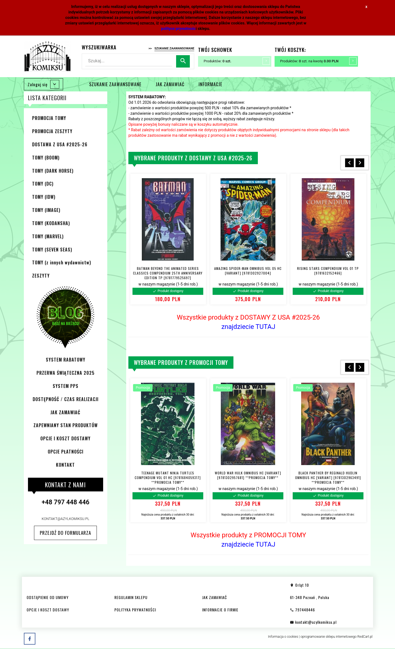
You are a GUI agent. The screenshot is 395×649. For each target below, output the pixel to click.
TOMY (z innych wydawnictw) (61, 262)
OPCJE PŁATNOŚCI (65, 451)
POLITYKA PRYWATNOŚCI (135, 609)
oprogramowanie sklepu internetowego (328, 637)
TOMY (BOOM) (46, 157)
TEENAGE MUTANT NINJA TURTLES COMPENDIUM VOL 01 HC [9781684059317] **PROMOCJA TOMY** (168, 478)
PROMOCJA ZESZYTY (52, 131)
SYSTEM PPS (65, 386)
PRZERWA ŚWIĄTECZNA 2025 (65, 373)
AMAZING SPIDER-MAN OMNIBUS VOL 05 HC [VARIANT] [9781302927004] (248, 270)
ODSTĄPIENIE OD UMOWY (48, 597)
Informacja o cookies (283, 637)
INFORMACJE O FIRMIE (220, 609)
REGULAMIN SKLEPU (131, 597)
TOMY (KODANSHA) (51, 223)
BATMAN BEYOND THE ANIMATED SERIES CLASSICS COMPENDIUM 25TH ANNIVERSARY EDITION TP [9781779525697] (167, 273)
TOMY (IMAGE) (46, 210)
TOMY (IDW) (43, 197)
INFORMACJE (210, 84)
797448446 (302, 609)
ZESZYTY (41, 275)
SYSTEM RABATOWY (65, 359)
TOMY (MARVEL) (48, 236)
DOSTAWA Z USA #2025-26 (60, 144)
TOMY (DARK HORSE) (53, 170)
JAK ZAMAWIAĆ (170, 84)
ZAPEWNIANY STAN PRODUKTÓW (65, 425)
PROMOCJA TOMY (49, 118)
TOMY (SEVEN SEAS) (52, 249)
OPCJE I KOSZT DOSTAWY (65, 438)
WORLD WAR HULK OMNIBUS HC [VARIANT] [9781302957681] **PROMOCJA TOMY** (248, 475)
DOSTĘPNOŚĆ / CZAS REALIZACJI (65, 399)
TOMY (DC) (42, 183)
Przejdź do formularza (65, 532)
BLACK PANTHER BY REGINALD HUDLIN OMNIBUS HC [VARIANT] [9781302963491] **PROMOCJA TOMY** (328, 478)
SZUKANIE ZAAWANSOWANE (115, 84)
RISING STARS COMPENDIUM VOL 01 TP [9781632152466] (328, 270)
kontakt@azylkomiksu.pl (65, 519)
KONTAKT (65, 464)
